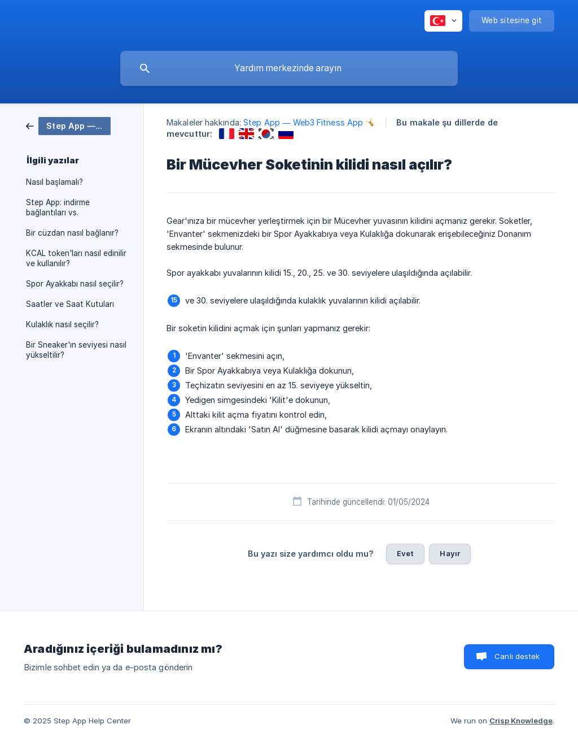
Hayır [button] (450, 553)
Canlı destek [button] (517, 656)
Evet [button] (405, 553)
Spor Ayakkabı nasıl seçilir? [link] (75, 283)
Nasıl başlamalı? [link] (54, 182)
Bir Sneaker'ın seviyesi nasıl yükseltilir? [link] (76, 349)
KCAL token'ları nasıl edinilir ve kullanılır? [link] (76, 258)
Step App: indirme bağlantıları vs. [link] (58, 207)
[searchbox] (289, 68)
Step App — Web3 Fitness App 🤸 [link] (309, 122)
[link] (68, 125)
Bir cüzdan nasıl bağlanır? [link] (72, 232)
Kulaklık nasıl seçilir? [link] (62, 324)
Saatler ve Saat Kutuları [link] (70, 304)
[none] (443, 21)
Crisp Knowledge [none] (521, 720)
